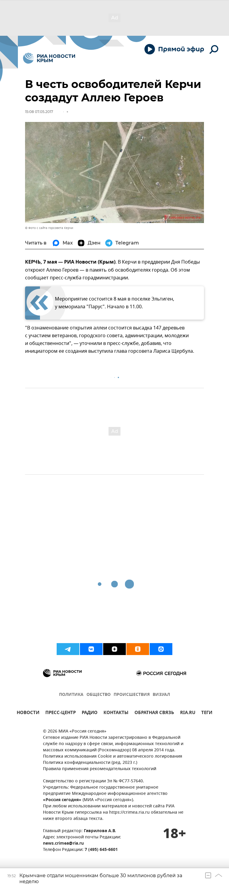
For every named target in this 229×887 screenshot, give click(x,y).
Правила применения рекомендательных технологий (99, 769)
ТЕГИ (206, 713)
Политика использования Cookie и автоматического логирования (112, 756)
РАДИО (90, 713)
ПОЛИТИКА (71, 694)
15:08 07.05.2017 (39, 111)
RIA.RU (187, 713)
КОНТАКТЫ (116, 713)
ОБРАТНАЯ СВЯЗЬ (154, 713)
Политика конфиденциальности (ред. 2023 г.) (90, 762)
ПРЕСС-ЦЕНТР (60, 713)
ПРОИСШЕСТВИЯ (132, 694)
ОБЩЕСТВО (98, 694)
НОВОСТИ (28, 713)
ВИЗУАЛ (161, 694)
